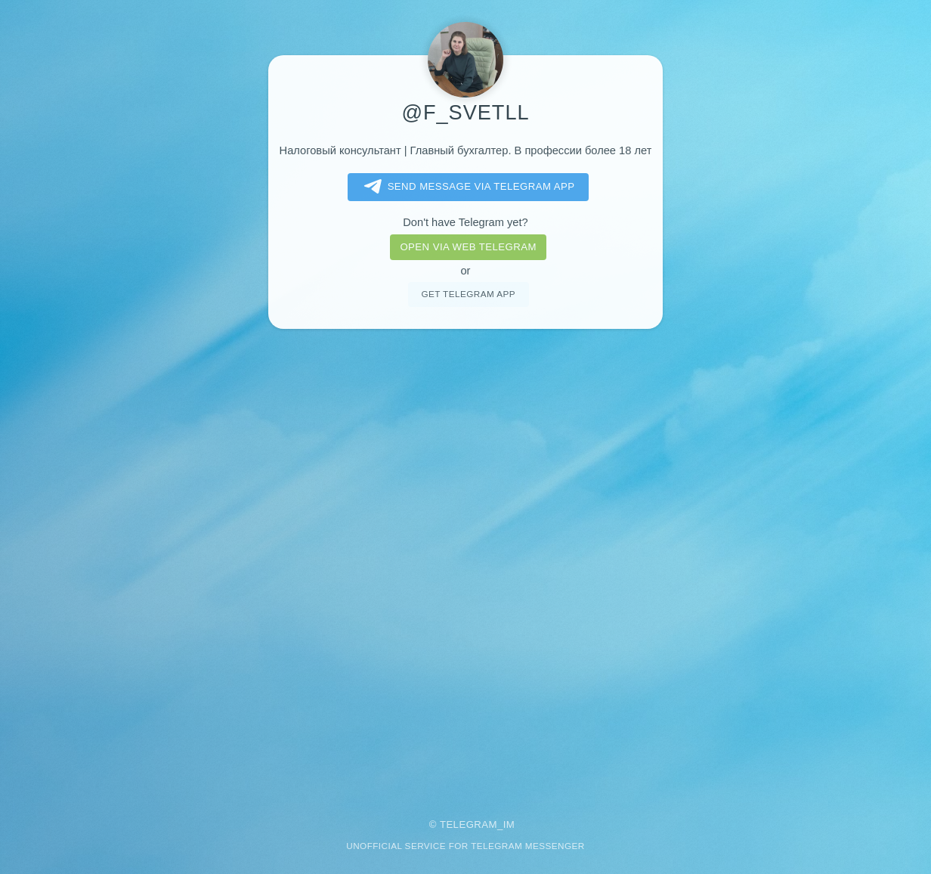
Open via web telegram (468, 247)
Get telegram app (468, 294)
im (509, 824)
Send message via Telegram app (466, 186)
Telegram (468, 824)
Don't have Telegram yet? (465, 222)
